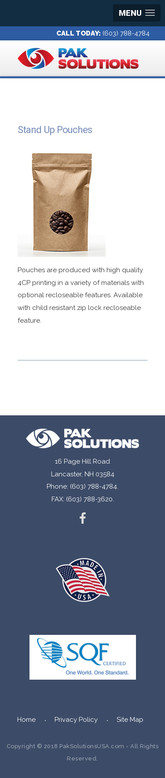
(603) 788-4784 (126, 33)
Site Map (130, 720)
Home (26, 720)
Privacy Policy (76, 720)
